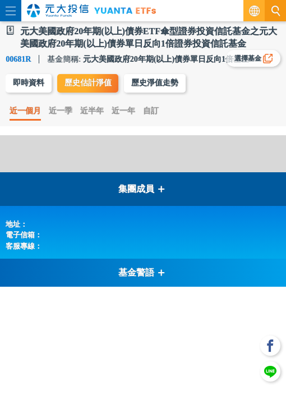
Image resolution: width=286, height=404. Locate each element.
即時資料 (28, 83)
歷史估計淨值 (88, 83)
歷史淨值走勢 (154, 83)
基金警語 (141, 272)
